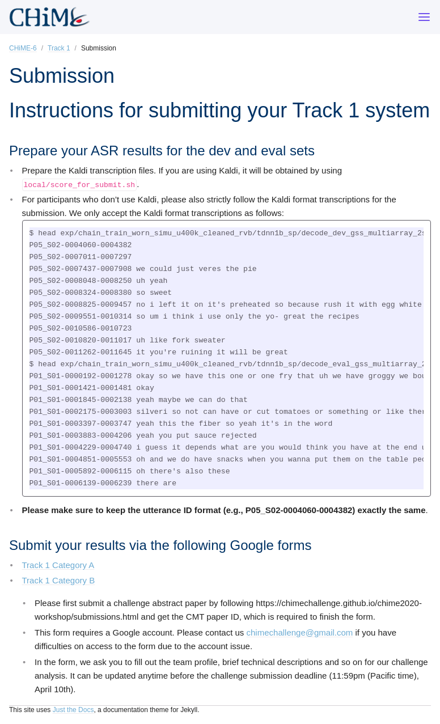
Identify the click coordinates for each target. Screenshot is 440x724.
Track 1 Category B (58, 580)
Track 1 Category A (58, 565)
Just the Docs (73, 710)
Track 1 (59, 48)
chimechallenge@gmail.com (300, 632)
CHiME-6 (23, 48)
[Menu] (424, 17)
